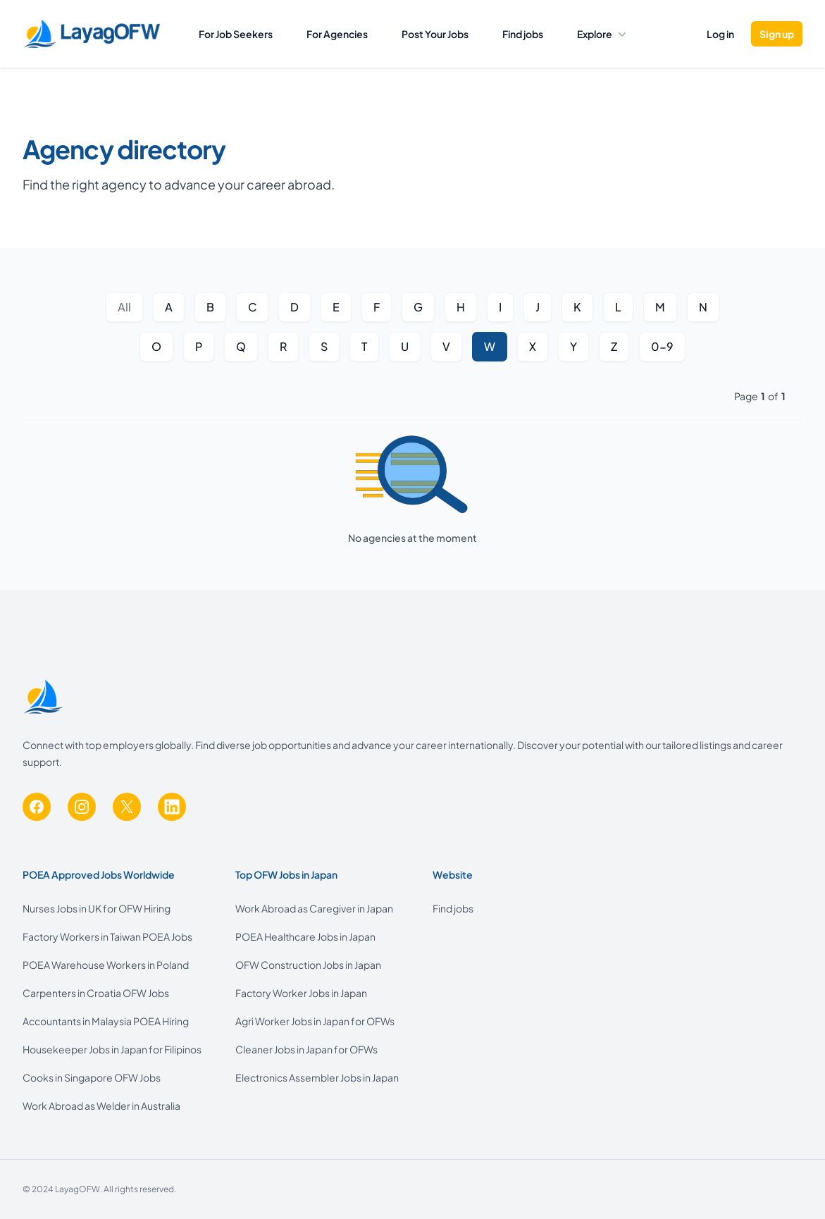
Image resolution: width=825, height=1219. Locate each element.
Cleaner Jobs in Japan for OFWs (306, 1049)
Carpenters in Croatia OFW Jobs (96, 992)
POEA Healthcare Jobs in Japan (305, 936)
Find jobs (522, 33)
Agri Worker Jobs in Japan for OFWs (315, 1021)
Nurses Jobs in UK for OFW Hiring (96, 908)
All (124, 306)
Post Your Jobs (435, 33)
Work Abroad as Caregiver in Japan (314, 908)
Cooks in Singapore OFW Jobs (92, 1077)
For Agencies (337, 33)
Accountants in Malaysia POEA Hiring (106, 1021)
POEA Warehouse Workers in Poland (106, 964)
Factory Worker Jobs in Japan (301, 992)
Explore (601, 34)
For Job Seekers (236, 33)
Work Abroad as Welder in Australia (101, 1105)
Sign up (776, 33)
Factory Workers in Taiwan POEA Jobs (107, 936)
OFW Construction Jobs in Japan (308, 964)
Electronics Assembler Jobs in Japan (317, 1077)
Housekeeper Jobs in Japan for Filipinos (112, 1049)
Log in (720, 33)
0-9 (662, 346)
